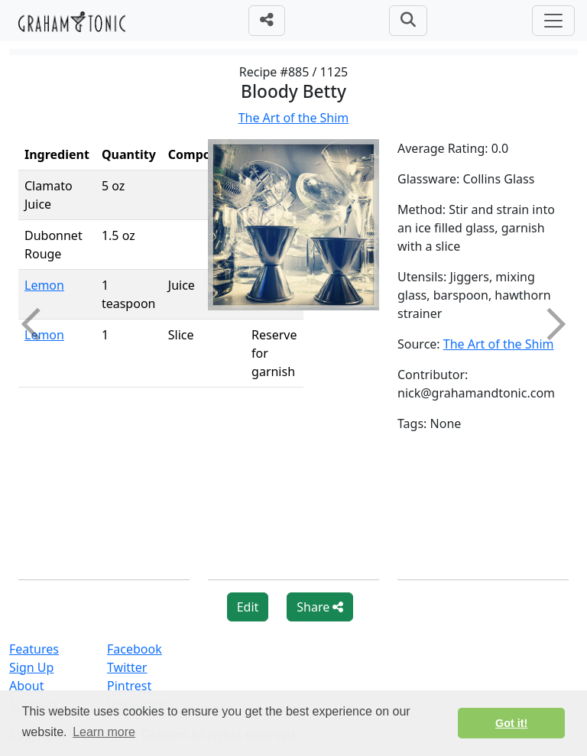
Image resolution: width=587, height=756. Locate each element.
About (26, 685)
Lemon (44, 285)
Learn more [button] (104, 731)
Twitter (127, 667)
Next (549, 324)
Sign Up (31, 667)
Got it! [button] (511, 723)
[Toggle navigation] (553, 20)
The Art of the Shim (293, 117)
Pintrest (129, 685)
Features (34, 649)
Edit (248, 607)
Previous (37, 324)
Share (320, 607)
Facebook (134, 649)
